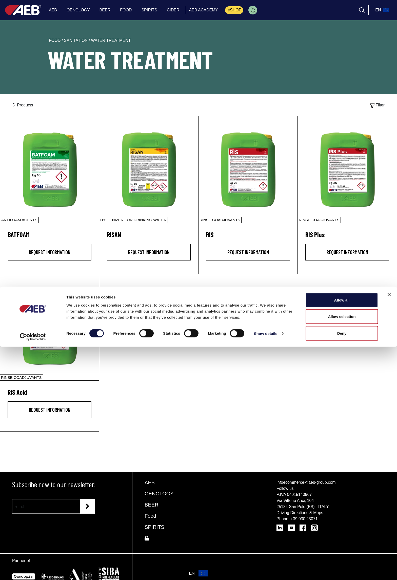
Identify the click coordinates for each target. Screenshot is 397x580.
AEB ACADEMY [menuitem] (203, 10)
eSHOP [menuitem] (234, 10)
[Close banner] (389, 528)
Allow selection (341, 550)
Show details (265, 567)
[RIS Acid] (49, 327)
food (55, 40)
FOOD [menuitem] (126, 10)
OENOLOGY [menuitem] (78, 10)
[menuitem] (252, 10)
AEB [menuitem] (53, 10)
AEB (150, 482)
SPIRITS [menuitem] (149, 10)
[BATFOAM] (49, 169)
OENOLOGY (159, 493)
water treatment (111, 40)
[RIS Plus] (347, 169)
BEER (151, 505)
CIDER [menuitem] (173, 10)
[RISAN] (148, 169)
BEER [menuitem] (105, 10)
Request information (49, 252)
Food (150, 516)
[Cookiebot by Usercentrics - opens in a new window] (33, 570)
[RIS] (248, 169)
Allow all (342, 533)
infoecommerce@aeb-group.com (305, 482)
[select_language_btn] (381, 10)
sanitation (76, 40)
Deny (342, 566)
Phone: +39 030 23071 (296, 519)
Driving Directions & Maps (299, 513)
